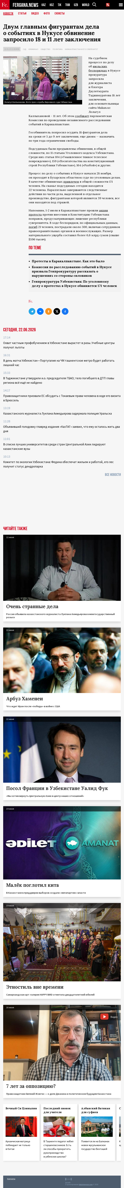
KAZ (44, 5)
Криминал (33, 49)
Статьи (22, 13)
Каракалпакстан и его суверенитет (81, 49)
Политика (58, 49)
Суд (24, 49)
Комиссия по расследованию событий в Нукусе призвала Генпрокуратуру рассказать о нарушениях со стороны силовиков (72, 271)
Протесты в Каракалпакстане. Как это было (68, 261)
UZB (76, 5)
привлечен (71, 181)
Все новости (113, 474)
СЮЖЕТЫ (60, 13)
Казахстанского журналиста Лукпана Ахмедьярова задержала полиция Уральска (57, 413)
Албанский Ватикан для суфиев (95, 1110)
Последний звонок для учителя (57, 1110)
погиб (33, 227)
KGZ (52, 5)
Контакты (11, 1179)
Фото (47, 13)
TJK (59, 5)
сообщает (82, 116)
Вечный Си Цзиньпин (21, 1108)
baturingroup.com (86, 1184)
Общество (45, 49)
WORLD (85, 5)
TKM (67, 5)
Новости (8, 13)
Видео (35, 13)
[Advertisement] (62, 502)
